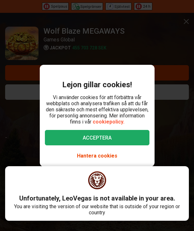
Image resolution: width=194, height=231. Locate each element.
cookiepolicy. (108, 122)
